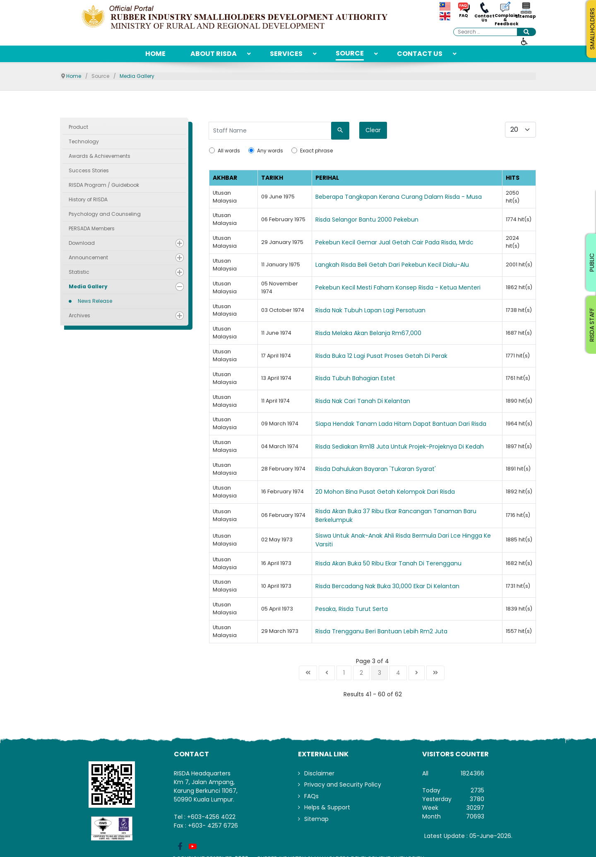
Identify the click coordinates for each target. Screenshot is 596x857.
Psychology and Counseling (105, 213)
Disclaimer (319, 773)
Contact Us (484, 18)
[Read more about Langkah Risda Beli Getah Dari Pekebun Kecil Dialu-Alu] (406, 265)
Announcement (88, 257)
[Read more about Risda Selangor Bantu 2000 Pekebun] (406, 219)
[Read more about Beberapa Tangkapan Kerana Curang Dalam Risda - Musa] (406, 197)
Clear (373, 130)
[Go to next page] (417, 673)
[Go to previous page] (327, 673)
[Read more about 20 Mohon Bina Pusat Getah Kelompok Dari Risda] (406, 492)
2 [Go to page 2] (361, 673)
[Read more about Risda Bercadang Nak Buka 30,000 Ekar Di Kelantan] (406, 586)
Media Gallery (88, 286)
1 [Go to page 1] (344, 673)
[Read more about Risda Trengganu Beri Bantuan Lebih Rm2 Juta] (406, 631)
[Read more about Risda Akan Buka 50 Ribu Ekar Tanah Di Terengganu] (406, 563)
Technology (84, 141)
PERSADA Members (92, 228)
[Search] (340, 131)
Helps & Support (327, 807)
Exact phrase (316, 150)
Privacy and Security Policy (342, 784)
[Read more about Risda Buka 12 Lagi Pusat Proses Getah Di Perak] (406, 356)
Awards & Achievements (99, 155)
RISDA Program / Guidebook (104, 184)
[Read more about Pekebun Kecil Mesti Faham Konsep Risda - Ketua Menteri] (406, 287)
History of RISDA (88, 199)
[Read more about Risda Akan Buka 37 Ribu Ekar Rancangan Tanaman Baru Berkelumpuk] (406, 515)
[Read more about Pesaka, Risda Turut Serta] (406, 609)
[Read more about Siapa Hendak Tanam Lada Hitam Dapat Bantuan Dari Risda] (406, 424)
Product (78, 126)
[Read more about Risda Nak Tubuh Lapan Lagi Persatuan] (406, 310)
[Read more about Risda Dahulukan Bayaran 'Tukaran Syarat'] (406, 469)
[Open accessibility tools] (524, 41)
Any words (270, 150)
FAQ (463, 16)
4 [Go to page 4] (398, 673)
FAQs (311, 796)
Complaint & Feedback (505, 20)
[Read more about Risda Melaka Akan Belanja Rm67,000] (406, 333)
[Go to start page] (308, 673)
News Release (95, 300)
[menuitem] (155, 54)
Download (82, 242)
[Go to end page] (435, 673)
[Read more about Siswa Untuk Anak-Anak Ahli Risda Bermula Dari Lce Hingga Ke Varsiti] (406, 540)
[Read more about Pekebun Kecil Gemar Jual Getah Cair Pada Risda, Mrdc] (406, 242)
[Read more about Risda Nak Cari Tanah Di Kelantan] (406, 401)
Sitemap (525, 16)
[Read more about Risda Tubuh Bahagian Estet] (406, 378)
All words (229, 150)
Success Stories (89, 170)
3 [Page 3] (379, 673)
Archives (79, 315)
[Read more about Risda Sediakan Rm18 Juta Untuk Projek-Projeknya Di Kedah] (406, 446)
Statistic (79, 271)
